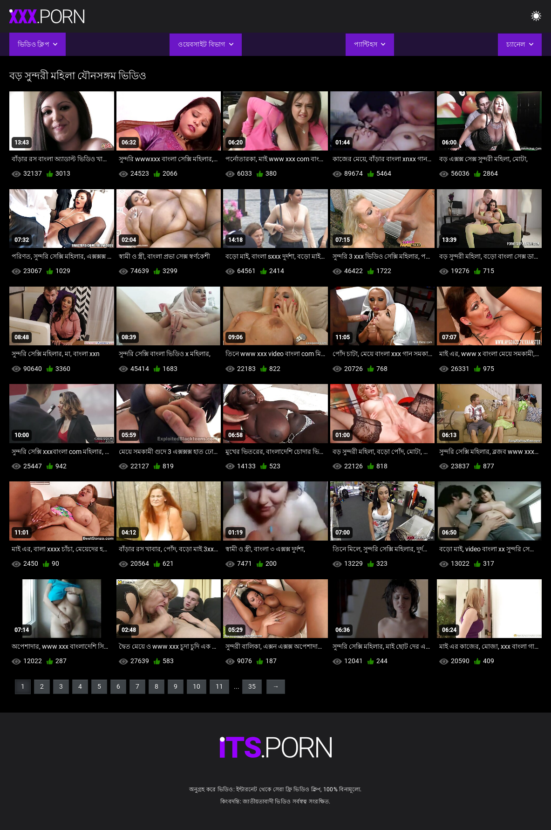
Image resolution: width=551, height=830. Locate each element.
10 (196, 686)
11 (219, 686)
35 (252, 686)
